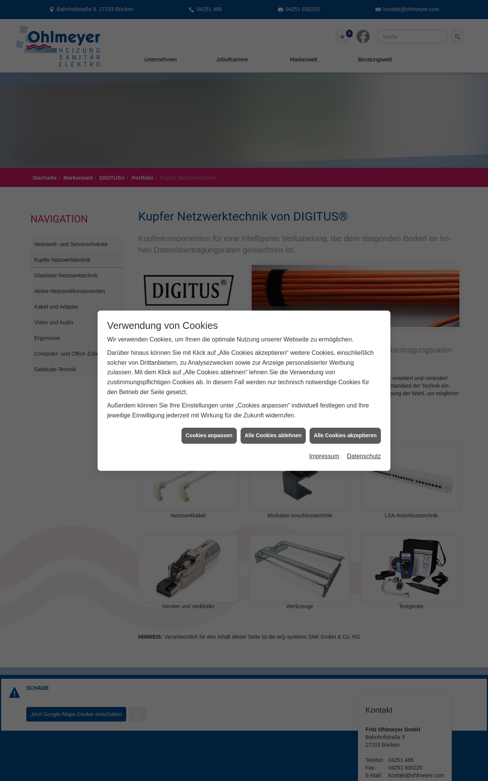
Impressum (324, 424)
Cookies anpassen (209, 404)
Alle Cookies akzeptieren (345, 404)
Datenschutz (364, 424)
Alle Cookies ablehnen (273, 404)
